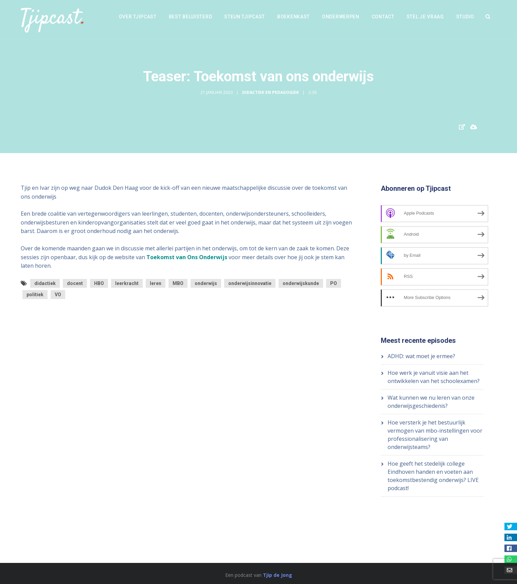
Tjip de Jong (277, 575)
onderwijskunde (301, 283)
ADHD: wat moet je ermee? (421, 356)
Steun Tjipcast (244, 16)
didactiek (45, 283)
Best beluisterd (190, 16)
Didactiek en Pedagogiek (270, 92)
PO (333, 283)
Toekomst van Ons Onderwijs (186, 257)
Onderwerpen (340, 16)
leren (155, 283)
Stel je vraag (425, 16)
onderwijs (206, 283)
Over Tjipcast (138, 16)
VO (58, 294)
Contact (383, 16)
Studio (465, 16)
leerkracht (127, 283)
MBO (178, 283)
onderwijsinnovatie (249, 283)
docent (75, 283)
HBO (99, 283)
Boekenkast (293, 16)
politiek (34, 294)
